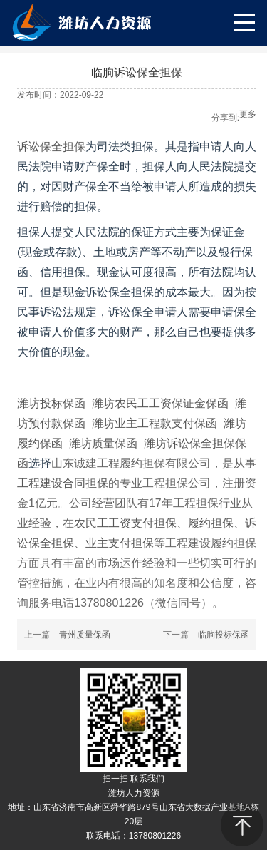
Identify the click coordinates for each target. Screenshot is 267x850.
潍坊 (103, 403)
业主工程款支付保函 (166, 423)
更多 (247, 114)
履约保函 (40, 443)
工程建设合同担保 (62, 483)
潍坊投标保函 (51, 403)
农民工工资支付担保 (125, 523)
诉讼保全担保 (51, 146)
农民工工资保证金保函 (172, 403)
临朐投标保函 (223, 635)
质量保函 (114, 443)
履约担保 (211, 523)
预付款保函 (56, 423)
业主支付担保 (119, 543)
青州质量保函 (84, 635)
